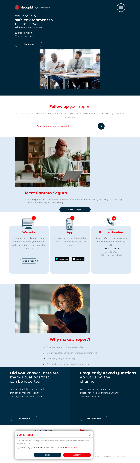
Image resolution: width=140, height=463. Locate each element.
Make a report (25, 33)
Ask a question (25, 36)
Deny (47, 455)
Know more (70, 447)
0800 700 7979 (111, 248)
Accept (77, 455)
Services (83, 430)
